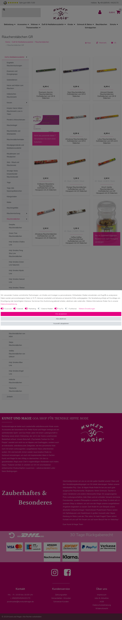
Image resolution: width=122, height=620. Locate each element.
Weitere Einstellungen (87, 309)
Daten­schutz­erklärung (9, 304)
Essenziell (8, 309)
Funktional (73, 309)
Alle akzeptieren (61, 314)
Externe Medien (47, 309)
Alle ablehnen (61, 319)
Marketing (32, 309)
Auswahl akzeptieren (61, 323)
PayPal (60, 309)
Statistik (20, 309)
